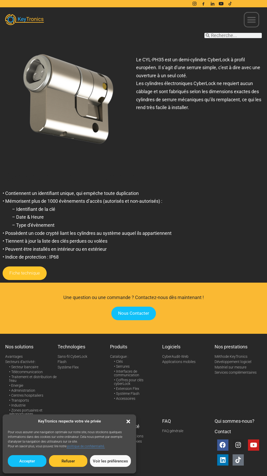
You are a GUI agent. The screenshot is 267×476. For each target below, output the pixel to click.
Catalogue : (119, 356)
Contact (223, 431)
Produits (118, 346)
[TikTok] (230, 4)
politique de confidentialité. (85, 446)
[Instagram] (194, 4)
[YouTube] (221, 4)
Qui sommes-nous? (234, 421)
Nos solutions (19, 346)
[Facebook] (203, 4)
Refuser (68, 461)
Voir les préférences (110, 461)
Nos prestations (231, 346)
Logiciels (171, 346)
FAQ (166, 421)
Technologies (71, 346)
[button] (128, 421)
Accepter (27, 461)
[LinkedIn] (212, 4)
